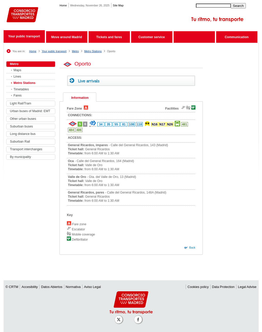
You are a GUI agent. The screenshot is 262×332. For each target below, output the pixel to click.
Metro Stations (93, 51)
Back (192, 247)
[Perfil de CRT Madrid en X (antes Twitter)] (119, 317)
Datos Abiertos (51, 287)
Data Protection (223, 287)
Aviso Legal (92, 287)
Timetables (21, 89)
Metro (75, 51)
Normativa (73, 287)
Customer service (151, 37)
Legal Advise (247, 287)
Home (63, 5)
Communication (237, 37)
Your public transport (24, 36)
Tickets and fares (109, 37)
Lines (17, 76)
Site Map (118, 5)
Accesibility (30, 287)
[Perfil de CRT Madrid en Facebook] (139, 317)
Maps (17, 70)
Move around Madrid (66, 37)
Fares (18, 95)
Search (238, 6)
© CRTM (12, 287)
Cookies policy (198, 287)
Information (80, 98)
